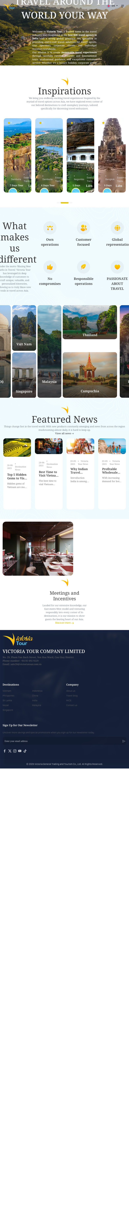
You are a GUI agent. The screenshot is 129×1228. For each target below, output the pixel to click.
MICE (69, 700)
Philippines (8, 695)
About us (70, 691)
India (34, 700)
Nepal (6, 705)
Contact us (71, 705)
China (35, 695)
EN (111, 6)
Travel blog (72, 695)
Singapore (8, 710)
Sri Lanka (7, 700)
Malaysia (36, 705)
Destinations (11, 684)
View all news (64, 433)
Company (72, 684)
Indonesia (37, 691)
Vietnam (7, 691)
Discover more (64, 622)
